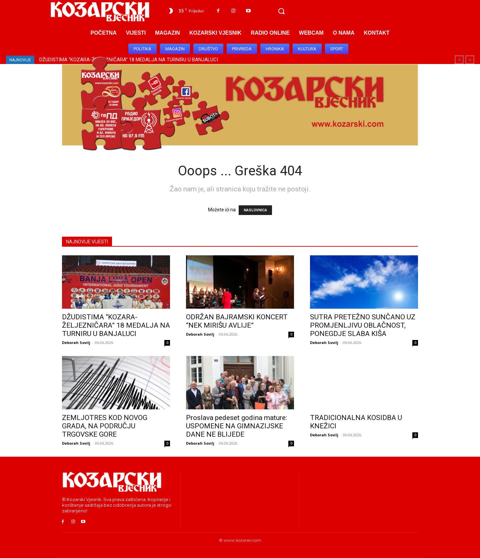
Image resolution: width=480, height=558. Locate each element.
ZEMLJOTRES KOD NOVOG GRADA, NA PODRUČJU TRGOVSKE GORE (104, 426)
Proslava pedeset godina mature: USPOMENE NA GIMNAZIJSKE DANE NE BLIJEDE (236, 426)
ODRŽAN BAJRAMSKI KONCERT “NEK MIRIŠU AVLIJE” (237, 321)
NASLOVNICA (255, 210)
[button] (281, 11)
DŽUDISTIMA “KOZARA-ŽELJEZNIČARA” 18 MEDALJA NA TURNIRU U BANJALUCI (116, 325)
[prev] (459, 60)
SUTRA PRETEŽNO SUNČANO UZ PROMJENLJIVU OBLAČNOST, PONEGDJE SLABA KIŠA (362, 325)
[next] (470, 60)
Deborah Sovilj (76, 342)
